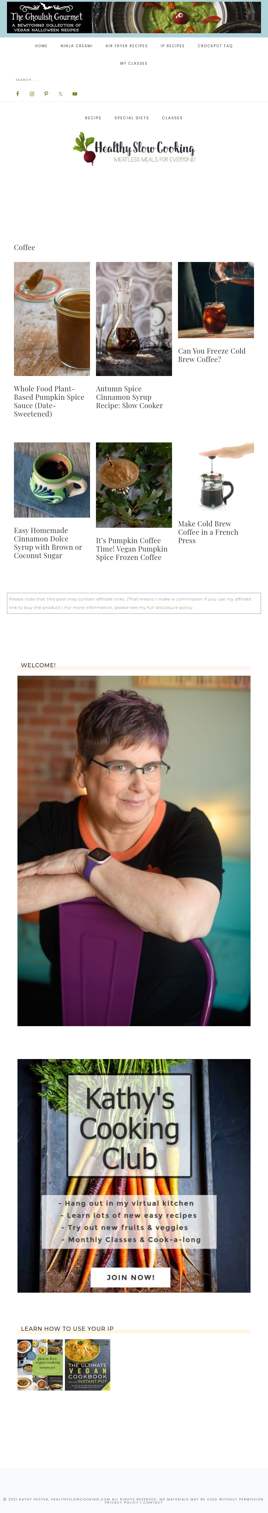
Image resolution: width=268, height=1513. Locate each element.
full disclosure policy (169, 607)
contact (153, 1502)
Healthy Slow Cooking (133, 149)
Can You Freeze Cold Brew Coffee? (212, 355)
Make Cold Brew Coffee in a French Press (208, 532)
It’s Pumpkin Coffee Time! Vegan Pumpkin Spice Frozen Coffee (132, 548)
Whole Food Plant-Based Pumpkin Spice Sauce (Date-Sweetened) (49, 401)
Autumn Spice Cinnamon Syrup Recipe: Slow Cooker (129, 397)
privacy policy (122, 1502)
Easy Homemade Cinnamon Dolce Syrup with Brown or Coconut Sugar (48, 542)
